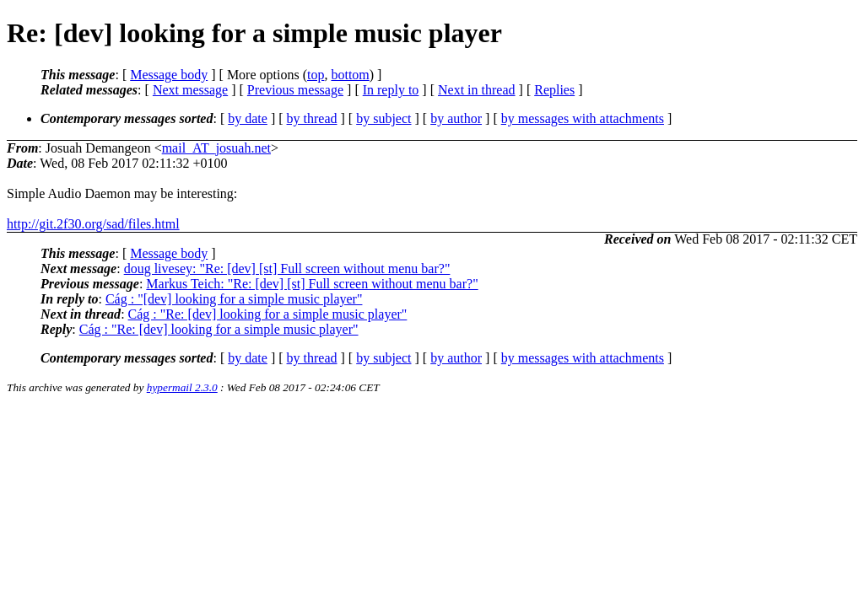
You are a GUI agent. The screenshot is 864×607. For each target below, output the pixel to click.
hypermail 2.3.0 (182, 387)
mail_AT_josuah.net (216, 148)
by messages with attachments (582, 118)
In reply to (391, 90)
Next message (190, 90)
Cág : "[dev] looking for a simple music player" (234, 299)
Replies (554, 90)
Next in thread (477, 90)
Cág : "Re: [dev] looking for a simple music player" (268, 314)
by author (456, 118)
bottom (350, 74)
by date (247, 118)
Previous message (295, 90)
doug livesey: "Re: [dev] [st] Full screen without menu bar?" (287, 268)
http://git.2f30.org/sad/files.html (93, 224)
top (315, 74)
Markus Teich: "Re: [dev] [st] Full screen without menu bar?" (312, 284)
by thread (312, 118)
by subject (383, 118)
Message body (169, 74)
